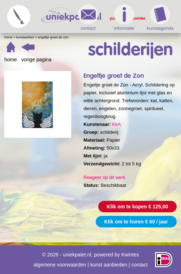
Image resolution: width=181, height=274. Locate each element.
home (10, 59)
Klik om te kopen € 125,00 (137, 206)
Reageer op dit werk (104, 177)
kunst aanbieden (108, 265)
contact (88, 17)
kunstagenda (160, 17)
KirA (116, 124)
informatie (124, 17)
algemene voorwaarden (59, 265)
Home (8, 37)
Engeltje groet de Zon (53, 37)
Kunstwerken (25, 37)
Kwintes (130, 255)
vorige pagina (36, 59)
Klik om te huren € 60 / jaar (136, 222)
